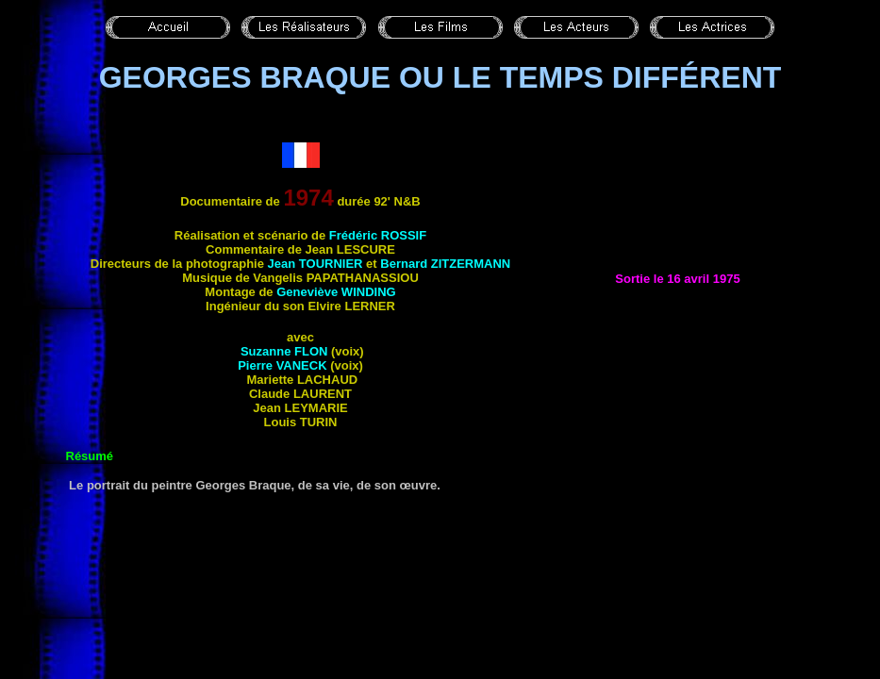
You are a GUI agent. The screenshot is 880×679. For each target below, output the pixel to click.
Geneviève (335, 292)
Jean (315, 264)
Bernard (445, 264)
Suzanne (282, 351)
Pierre (282, 365)
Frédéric (377, 235)
